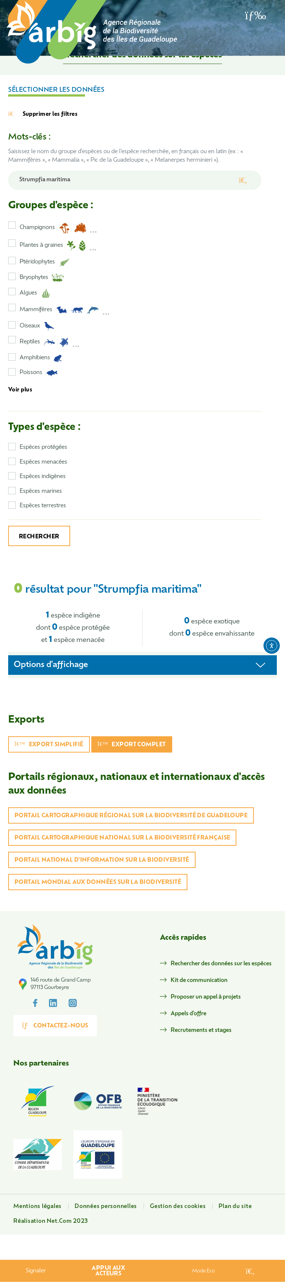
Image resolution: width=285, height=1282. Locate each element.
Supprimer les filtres (43, 114)
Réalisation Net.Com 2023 (50, 1221)
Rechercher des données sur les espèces (221, 964)
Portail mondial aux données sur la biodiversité (97, 882)
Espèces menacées (43, 462)
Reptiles (50, 342)
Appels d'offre (188, 1014)
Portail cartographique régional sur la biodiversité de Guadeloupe (131, 816)
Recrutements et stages (201, 1030)
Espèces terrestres (43, 506)
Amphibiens (41, 358)
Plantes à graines (58, 245)
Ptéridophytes (45, 262)
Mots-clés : (29, 137)
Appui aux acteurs (108, 1271)
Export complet (132, 744)
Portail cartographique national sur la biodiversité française (122, 838)
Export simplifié (48, 744)
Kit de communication (199, 980)
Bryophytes (42, 277)
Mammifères (65, 310)
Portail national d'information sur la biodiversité (101, 860)
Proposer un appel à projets (206, 997)
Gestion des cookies (178, 1206)
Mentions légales (37, 1206)
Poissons (39, 373)
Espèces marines (41, 491)
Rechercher (39, 537)
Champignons (58, 228)
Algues (35, 293)
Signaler (36, 1271)
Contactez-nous (55, 1025)
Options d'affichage (51, 665)
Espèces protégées (43, 447)
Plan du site (235, 1206)
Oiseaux (37, 326)
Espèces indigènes (43, 477)
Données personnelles (106, 1206)
